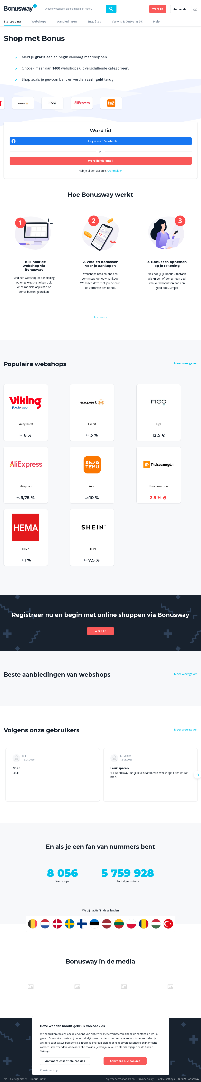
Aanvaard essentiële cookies (65, 1061)
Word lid (157, 9)
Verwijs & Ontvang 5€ (127, 21)
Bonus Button (39, 1079)
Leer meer (100, 317)
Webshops (39, 21)
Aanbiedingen (67, 21)
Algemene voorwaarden (120, 1079)
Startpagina (12, 21)
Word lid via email (100, 161)
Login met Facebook (102, 141)
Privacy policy (146, 1079)
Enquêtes (94, 21)
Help (156, 21)
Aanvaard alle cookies (125, 1061)
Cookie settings (166, 1079)
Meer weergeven (185, 363)
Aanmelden (180, 9)
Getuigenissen (19, 1079)
